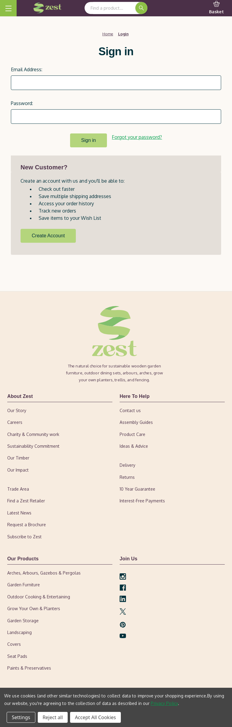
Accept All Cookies (95, 717)
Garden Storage (23, 619)
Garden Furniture (23, 584)
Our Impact (18, 469)
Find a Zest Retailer (26, 500)
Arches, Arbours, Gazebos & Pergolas (44, 572)
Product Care (132, 433)
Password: (22, 103)
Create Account (48, 234)
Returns (127, 476)
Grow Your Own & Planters (33, 607)
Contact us (130, 409)
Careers (14, 421)
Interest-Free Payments (142, 500)
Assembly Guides (136, 421)
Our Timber (18, 457)
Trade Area (18, 488)
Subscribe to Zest (24, 535)
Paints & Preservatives (29, 667)
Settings (21, 717)
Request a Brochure (26, 523)
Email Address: (26, 69)
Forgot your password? (137, 137)
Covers (14, 643)
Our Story (16, 409)
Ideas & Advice (134, 445)
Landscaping (19, 631)
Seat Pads (17, 655)
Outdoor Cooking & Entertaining (38, 595)
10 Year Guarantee (137, 488)
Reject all (53, 717)
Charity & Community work (33, 433)
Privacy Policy (164, 703)
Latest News (19, 511)
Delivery (127, 464)
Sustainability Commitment (33, 445)
